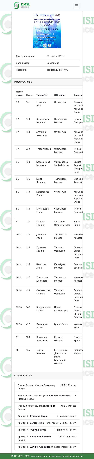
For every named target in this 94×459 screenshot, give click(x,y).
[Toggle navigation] (76, 5)
